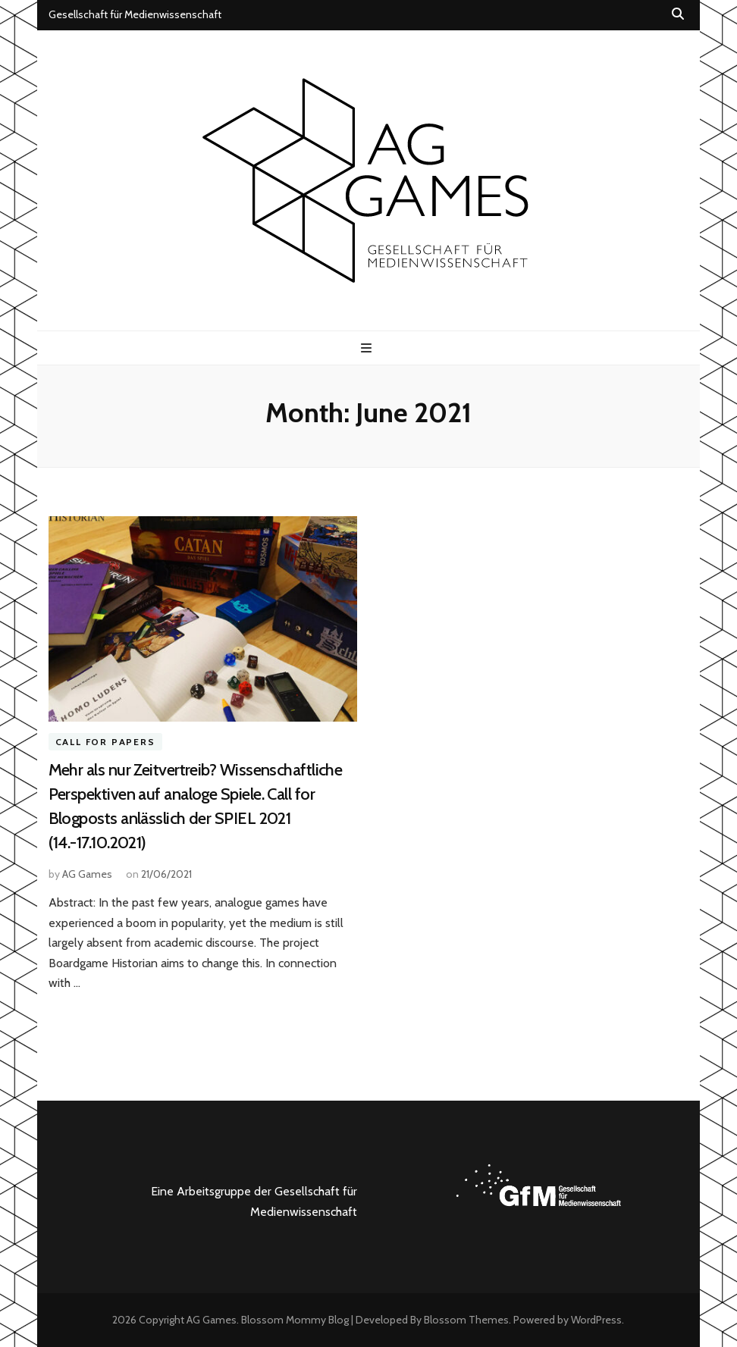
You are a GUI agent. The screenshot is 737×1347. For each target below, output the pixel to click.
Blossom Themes (466, 1320)
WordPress (596, 1320)
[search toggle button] (678, 14)
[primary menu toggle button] (368, 348)
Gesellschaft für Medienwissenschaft (135, 14)
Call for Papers (105, 741)
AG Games (87, 874)
